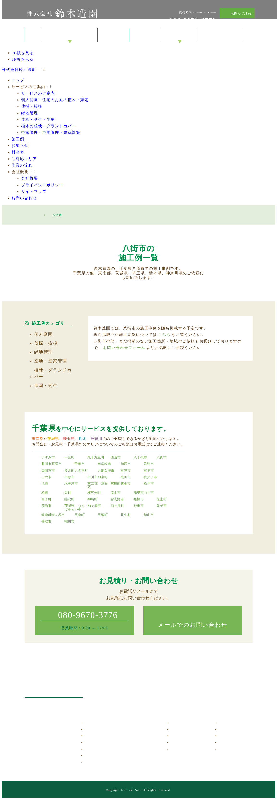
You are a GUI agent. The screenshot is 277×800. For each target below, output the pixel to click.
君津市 (149, 464)
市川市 (92, 477)
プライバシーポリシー (42, 185)
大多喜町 (81, 470)
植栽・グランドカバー (53, 373)
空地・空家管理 (50, 361)
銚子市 (162, 506)
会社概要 (179, 35)
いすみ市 (48, 457)
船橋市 (139, 499)
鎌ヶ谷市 (58, 515)
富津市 (126, 470)
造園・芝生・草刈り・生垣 (109, 749)
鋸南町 (46, 515)
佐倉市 (116, 457)
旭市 (44, 483)
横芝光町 (94, 493)
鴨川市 (69, 521)
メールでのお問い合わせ (193, 625)
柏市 (44, 493)
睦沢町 (69, 499)
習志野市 (117, 499)
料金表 (145, 35)
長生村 (126, 515)
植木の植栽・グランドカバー (48, 126)
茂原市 (46, 506)
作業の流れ (22, 165)
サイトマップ (34, 191)
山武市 (46, 477)
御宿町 (103, 477)
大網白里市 (106, 470)
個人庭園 (43, 334)
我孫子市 (150, 477)
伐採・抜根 (31, 106)
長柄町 (103, 515)
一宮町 (69, 457)
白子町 (46, 499)
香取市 (46, 521)
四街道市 (48, 470)
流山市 (116, 493)
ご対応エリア (24, 159)
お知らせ (20, 145)
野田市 (139, 506)
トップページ (36, 214)
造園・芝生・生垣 (38, 119)
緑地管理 (29, 113)
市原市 (69, 477)
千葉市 (79, 464)
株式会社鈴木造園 (61, 13)
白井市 (149, 493)
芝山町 (162, 499)
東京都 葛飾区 (97, 485)
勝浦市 (46, 464)
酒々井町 (117, 506)
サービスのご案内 (70, 35)
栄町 (67, 493)
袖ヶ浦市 (94, 506)
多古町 (69, 470)
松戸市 (149, 483)
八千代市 (140, 457)
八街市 (162, 457)
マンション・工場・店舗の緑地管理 (116, 742)
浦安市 (139, 493)
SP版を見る (22, 59)
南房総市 (104, 464)
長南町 (79, 515)
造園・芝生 (46, 385)
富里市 (149, 470)
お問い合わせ (242, 13)
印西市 (126, 464)
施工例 (113, 35)
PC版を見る (23, 53)
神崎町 (92, 499)
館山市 (149, 515)
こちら (164, 335)
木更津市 (71, 483)
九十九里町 (95, 457)
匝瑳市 (56, 464)
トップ (33, 35)
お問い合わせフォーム (124, 348)
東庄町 (116, 483)
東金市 (126, 483)
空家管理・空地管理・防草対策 (50, 132)
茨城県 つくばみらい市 (74, 507)
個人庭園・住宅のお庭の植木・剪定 (55, 100)
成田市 (126, 477)
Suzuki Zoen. (133, 790)
